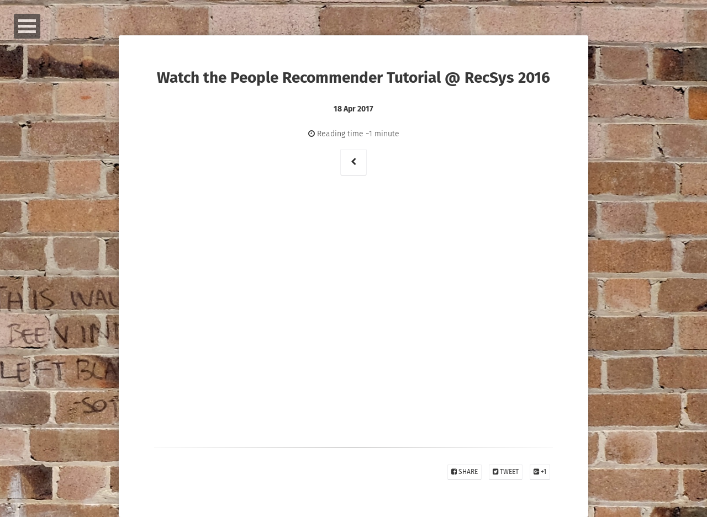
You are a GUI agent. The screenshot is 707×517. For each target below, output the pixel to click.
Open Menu (27, 26)
